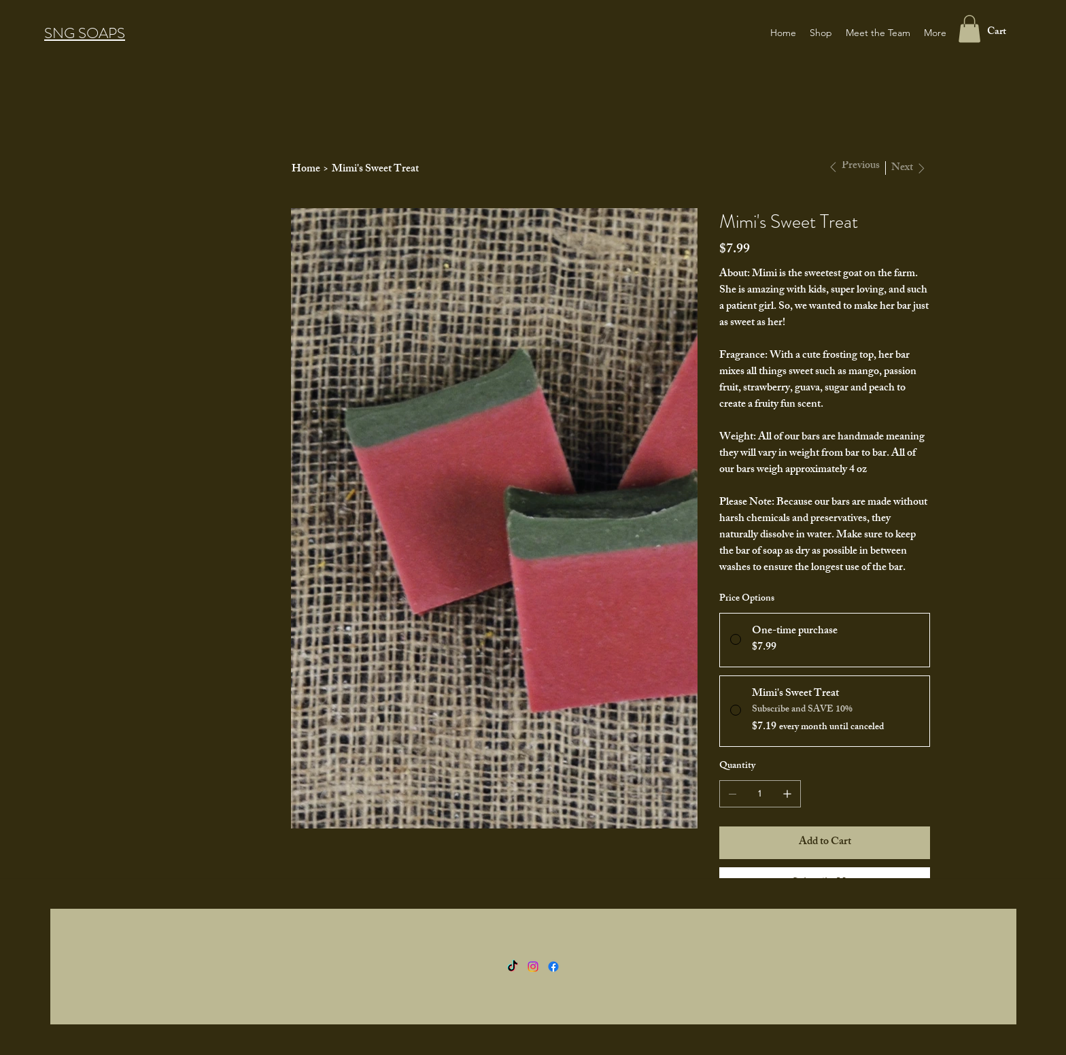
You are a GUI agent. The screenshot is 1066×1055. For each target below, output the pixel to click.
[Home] (306, 169)
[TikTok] (512, 966)
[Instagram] (533, 966)
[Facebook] (553, 966)
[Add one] (787, 793)
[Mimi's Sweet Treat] (375, 169)
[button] (969, 29)
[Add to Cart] (824, 842)
